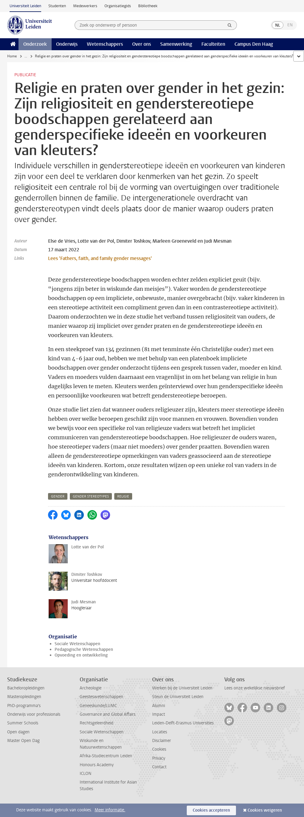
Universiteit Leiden (25, 5)
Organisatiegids (117, 5)
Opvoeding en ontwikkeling (81, 655)
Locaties (159, 732)
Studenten (57, 5)
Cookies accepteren (211, 810)
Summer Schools (22, 723)
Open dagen (18, 732)
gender (57, 496)
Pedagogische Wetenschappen (84, 649)
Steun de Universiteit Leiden (177, 697)
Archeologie (90, 688)
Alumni (158, 706)
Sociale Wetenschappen (77, 644)
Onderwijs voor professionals (33, 714)
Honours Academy (97, 765)
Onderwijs (67, 44)
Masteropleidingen (24, 697)
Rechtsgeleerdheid (96, 723)
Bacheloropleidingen (25, 688)
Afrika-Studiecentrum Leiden (106, 756)
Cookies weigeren (265, 810)
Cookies (159, 749)
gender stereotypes (91, 496)
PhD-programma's (24, 706)
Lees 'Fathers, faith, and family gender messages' (100, 258)
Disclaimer (161, 740)
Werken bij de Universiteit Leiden (182, 688)
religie (123, 496)
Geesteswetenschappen (101, 697)
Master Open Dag (23, 740)
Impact (158, 714)
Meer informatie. (110, 810)
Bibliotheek (148, 5)
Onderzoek (35, 44)
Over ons (141, 44)
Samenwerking (176, 44)
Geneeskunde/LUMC (98, 706)
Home (12, 56)
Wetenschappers (105, 44)
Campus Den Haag (253, 44)
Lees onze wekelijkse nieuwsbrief (254, 688)
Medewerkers (85, 5)
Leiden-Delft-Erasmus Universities (183, 723)
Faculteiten (213, 44)
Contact (159, 767)
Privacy (158, 758)
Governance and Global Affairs (107, 714)
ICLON (85, 773)
